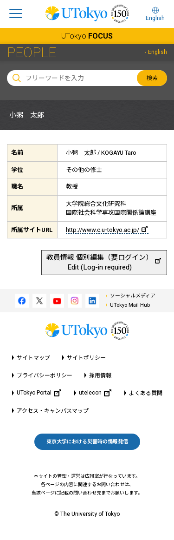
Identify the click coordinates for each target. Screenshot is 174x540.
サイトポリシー (86, 358)
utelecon (95, 392)
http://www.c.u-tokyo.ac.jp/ (107, 229)
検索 (152, 78)
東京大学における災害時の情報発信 (87, 442)
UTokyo (87, 36)
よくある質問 (145, 393)
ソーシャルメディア (132, 296)
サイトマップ (33, 358)
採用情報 (100, 375)
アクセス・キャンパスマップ (53, 411)
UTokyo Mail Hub (130, 305)
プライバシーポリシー (44, 375)
